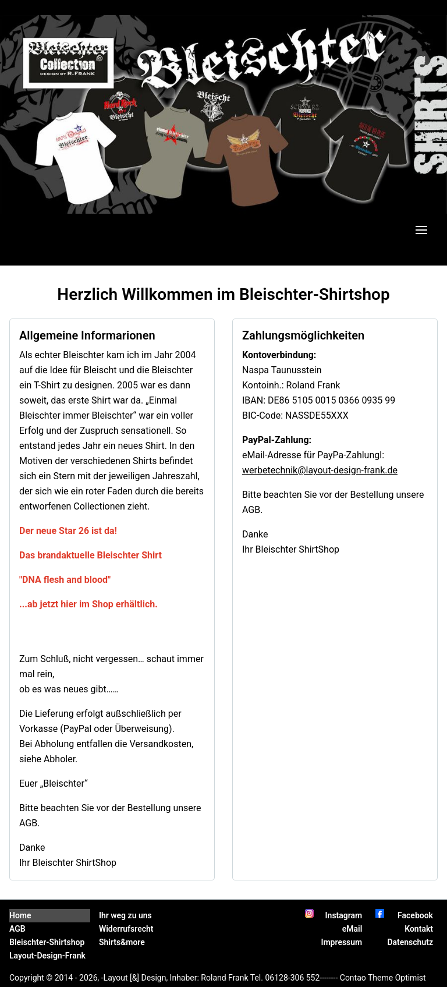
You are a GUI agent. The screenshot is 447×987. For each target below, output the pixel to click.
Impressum (341, 942)
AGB (17, 928)
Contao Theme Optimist (383, 977)
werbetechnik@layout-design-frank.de (320, 470)
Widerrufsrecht (126, 928)
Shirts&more (122, 942)
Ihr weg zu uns (125, 915)
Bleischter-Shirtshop (46, 942)
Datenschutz (410, 942)
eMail (352, 928)
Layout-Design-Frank (47, 955)
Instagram (344, 915)
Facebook (415, 915)
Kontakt (419, 928)
